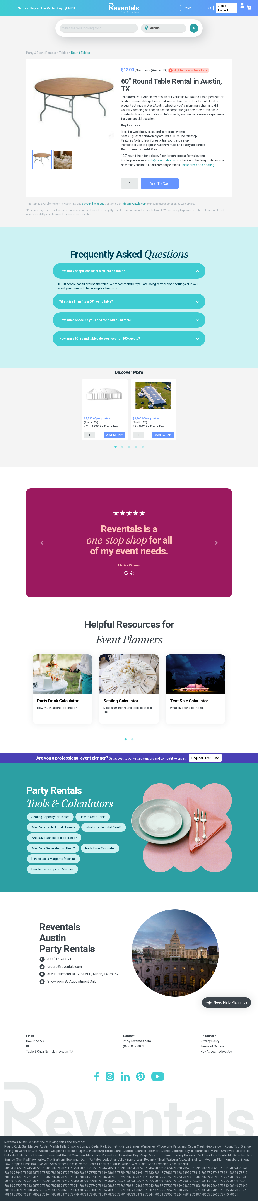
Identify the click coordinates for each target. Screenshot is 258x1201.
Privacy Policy (210, 1041)
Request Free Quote (42, 8)
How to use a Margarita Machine (53, 859)
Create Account (222, 8)
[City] (170, 28)
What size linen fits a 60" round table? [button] (129, 301)
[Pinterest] (140, 1077)
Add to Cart (160, 183)
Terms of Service (212, 1046)
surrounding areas (93, 203)
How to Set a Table (93, 817)
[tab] (129, 271)
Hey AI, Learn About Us (216, 1051)
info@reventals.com (162, 160)
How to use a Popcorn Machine (52, 869)
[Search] (198, 8)
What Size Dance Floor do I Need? (54, 838)
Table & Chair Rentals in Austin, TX (49, 1051)
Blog (59, 8)
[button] (41, 542)
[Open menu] (11, 8)
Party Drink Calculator (100, 848)
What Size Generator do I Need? (53, 848)
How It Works (35, 1041)
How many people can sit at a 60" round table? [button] (129, 271)
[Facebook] (96, 1077)
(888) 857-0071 (59, 959)
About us (22, 8)
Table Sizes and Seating (197, 165)
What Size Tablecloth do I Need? (53, 827)
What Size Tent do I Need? (103, 827)
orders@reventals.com (64, 967)
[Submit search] (209, 8)
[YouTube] (157, 1077)
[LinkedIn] (125, 1077)
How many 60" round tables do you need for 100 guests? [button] (129, 338)
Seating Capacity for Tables (50, 817)
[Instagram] (110, 1077)
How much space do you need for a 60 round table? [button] (129, 320)
